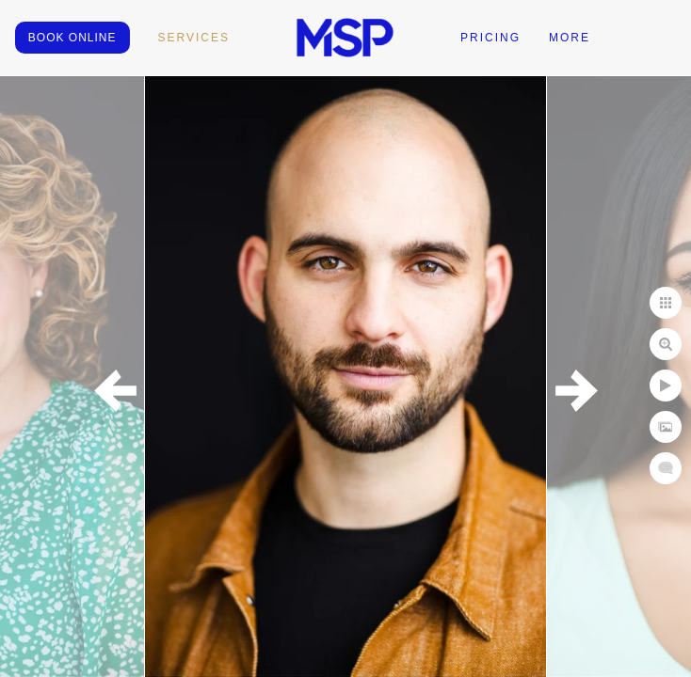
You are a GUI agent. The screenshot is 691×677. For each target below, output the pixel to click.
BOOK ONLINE (72, 37)
